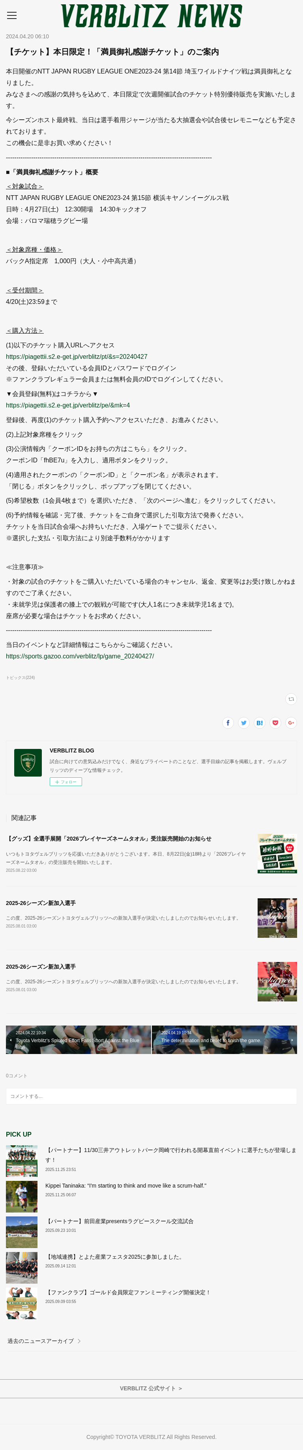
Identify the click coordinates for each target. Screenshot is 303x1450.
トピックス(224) (20, 677)
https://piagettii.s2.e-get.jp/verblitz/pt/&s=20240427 (77, 356)
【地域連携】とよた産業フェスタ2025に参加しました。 (115, 1257)
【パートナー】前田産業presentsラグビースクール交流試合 (119, 1221)
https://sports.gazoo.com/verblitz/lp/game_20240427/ (80, 656)
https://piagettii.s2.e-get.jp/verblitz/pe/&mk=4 (68, 405)
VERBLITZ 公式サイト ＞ (151, 1388)
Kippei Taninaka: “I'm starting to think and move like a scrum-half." (125, 1185)
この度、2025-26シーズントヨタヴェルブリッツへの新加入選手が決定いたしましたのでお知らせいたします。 (123, 918)
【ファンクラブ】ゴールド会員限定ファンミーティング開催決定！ (128, 1292)
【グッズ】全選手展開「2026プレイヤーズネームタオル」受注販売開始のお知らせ (108, 838)
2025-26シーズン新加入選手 (41, 903)
